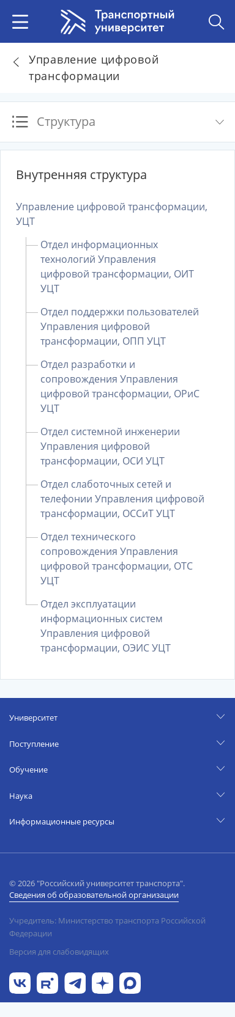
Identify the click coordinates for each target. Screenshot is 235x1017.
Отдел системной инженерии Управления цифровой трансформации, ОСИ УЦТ (110, 446)
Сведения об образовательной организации (94, 894)
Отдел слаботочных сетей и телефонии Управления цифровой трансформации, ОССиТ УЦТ (122, 498)
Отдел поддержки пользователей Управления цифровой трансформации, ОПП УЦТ (119, 326)
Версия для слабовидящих (59, 951)
